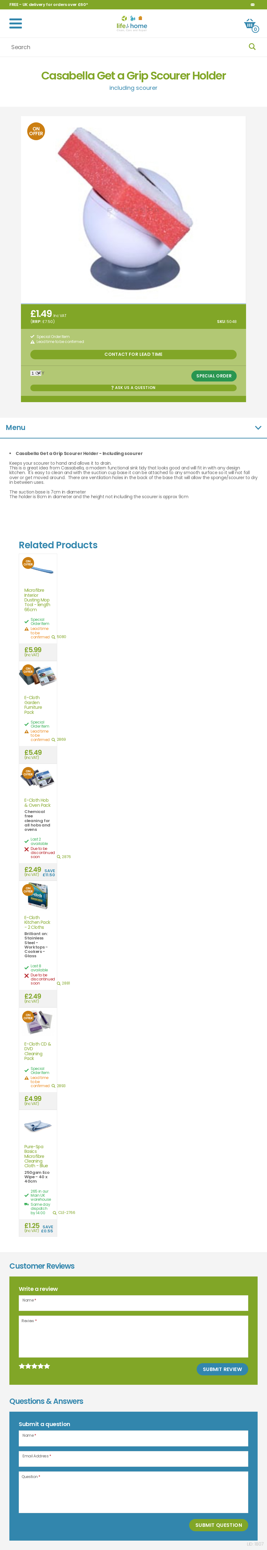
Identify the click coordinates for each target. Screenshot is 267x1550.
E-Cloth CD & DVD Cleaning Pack (37, 1051)
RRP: (36, 322)
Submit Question (218, 1525)
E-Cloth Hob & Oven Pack (37, 803)
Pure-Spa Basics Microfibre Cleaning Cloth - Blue (36, 1156)
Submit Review (222, 1369)
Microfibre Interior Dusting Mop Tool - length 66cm (37, 600)
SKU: (221, 322)
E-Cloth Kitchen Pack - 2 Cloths (37, 922)
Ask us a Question (133, 387)
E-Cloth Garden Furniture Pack (33, 705)
